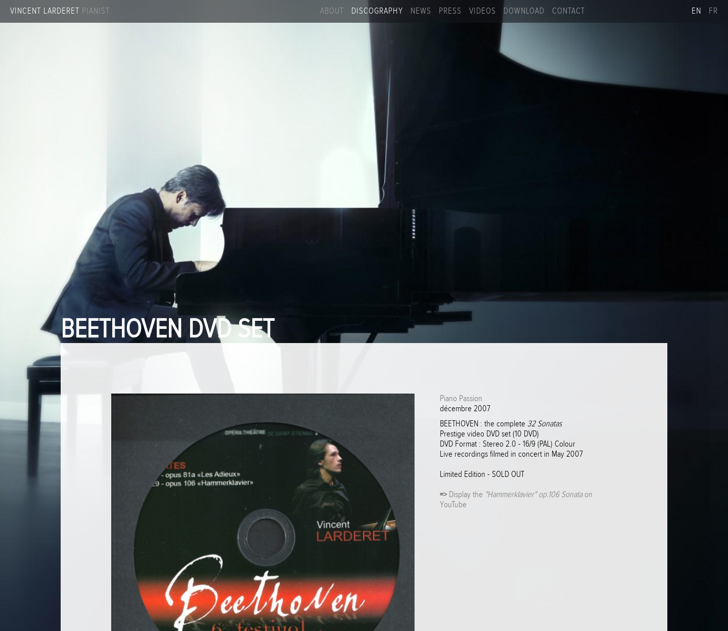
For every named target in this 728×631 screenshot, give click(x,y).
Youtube (629, 11)
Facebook (596, 11)
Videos (482, 11)
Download (524, 11)
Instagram (613, 11)
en (696, 11)
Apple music (680, 11)
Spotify (663, 11)
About (332, 11)
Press (450, 11)
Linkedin (646, 11)
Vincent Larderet (60, 11)
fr (713, 11)
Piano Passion (461, 399)
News (421, 11)
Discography (377, 11)
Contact (568, 11)
